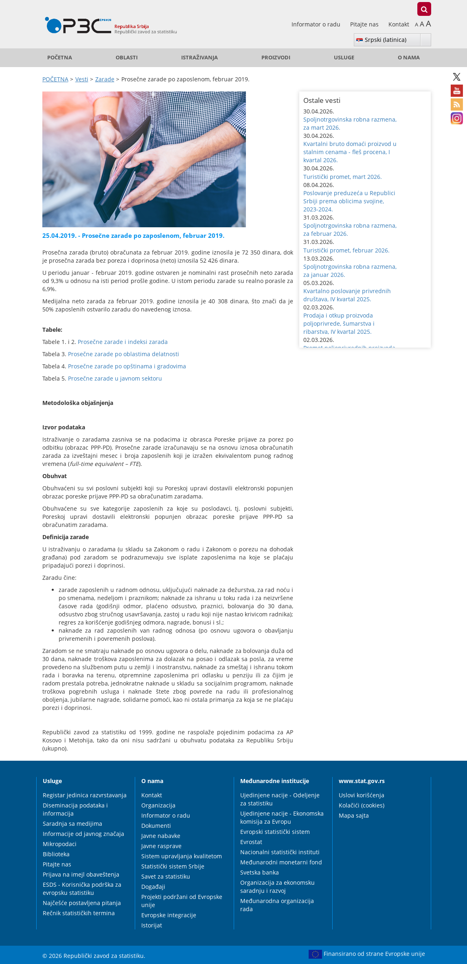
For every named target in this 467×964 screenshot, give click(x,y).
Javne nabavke (160, 836)
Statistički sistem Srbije (172, 866)
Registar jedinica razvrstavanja (85, 795)
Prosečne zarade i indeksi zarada (123, 342)
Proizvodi (275, 57)
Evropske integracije (168, 915)
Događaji (153, 886)
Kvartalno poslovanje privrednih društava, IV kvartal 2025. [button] (347, 295)
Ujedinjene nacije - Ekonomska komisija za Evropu (282, 817)
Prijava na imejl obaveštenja (81, 874)
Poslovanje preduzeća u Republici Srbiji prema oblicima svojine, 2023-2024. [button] (349, 201)
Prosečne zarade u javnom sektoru (115, 378)
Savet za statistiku (165, 876)
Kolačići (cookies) (361, 805)
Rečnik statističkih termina (79, 913)
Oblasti (127, 57)
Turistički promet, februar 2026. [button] (346, 250)
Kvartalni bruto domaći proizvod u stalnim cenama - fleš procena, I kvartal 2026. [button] (350, 152)
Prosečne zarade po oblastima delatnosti (123, 354)
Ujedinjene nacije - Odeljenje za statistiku (280, 799)
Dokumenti (156, 825)
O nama (409, 57)
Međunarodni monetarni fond (281, 862)
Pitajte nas (365, 24)
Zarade (104, 79)
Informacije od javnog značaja (83, 834)
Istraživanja (199, 57)
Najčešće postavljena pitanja (82, 903)
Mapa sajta (354, 815)
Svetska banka (259, 872)
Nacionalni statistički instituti (280, 852)
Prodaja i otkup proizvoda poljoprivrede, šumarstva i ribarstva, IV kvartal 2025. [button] (339, 323)
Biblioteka (56, 854)
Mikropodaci (60, 844)
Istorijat (151, 925)
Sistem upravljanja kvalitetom (181, 856)
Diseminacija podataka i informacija (75, 809)
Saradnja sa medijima (72, 823)
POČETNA (59, 57)
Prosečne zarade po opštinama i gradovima (127, 366)
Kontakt (398, 24)
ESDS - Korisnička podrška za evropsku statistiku (82, 889)
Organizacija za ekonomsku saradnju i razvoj (277, 886)
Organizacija (158, 805)
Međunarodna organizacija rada (277, 905)
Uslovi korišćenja (361, 795)
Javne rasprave (161, 846)
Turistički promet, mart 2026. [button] (342, 177)
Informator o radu (317, 24)
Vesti (81, 79)
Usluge (344, 57)
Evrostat (251, 842)
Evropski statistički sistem (275, 832)
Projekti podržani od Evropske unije (181, 901)
